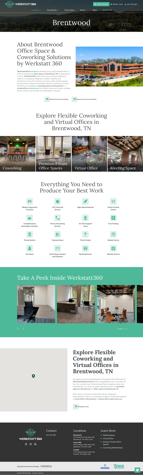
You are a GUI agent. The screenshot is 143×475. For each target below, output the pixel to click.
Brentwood (33, 71)
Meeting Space (109, 435)
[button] (40, 10)
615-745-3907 (51, 435)
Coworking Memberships (113, 448)
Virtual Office (108, 438)
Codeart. (123, 473)
